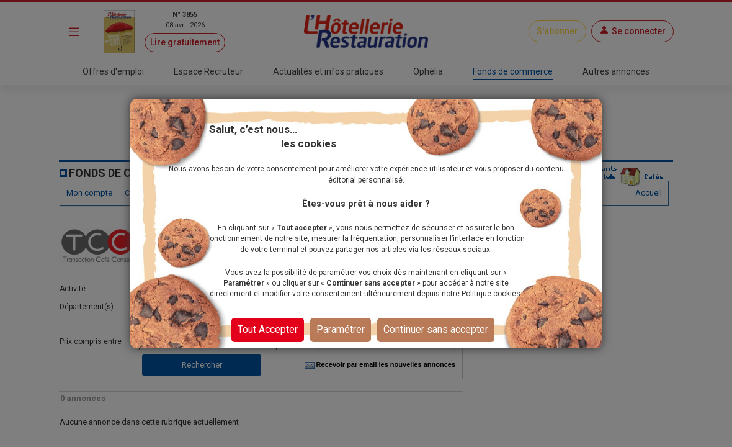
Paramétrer (340, 329)
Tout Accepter (268, 329)
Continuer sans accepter (435, 329)
